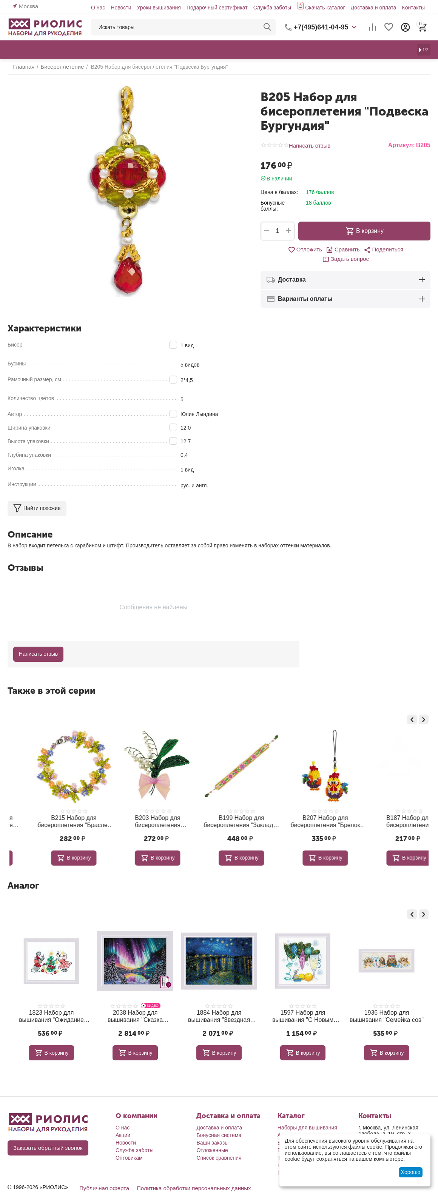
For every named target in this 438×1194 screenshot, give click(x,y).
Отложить (282, 250)
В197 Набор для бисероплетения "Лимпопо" (51, 810)
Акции (123, 1122)
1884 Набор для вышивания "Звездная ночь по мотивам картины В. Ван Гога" (219, 1004)
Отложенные (212, 1137)
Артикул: (401, 145)
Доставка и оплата (373, 8)
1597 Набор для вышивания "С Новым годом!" (303, 1004)
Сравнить (319, 250)
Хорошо (411, 1172)
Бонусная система (218, 1122)
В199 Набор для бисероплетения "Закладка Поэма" (303, 810)
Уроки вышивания (158, 8)
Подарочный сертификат (217, 8)
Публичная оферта (102, 1175)
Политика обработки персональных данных (187, 1175)
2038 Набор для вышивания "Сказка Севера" (135, 1004)
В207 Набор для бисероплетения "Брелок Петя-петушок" (387, 810)
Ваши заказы (212, 1130)
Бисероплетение (298, 1130)
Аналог (23, 874)
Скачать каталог (325, 8)
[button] (357, 250)
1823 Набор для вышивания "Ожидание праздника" (51, 1004)
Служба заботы (272, 8)
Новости (121, 8)
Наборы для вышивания (307, 1115)
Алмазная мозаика (301, 1122)
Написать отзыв (308, 145)
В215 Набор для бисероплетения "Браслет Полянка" (135, 810)
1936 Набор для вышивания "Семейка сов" (386, 1004)
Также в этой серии (52, 680)
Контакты (413, 8)
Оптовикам (129, 1145)
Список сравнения (218, 1145)
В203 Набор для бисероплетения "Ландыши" (219, 810)
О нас (98, 8)
